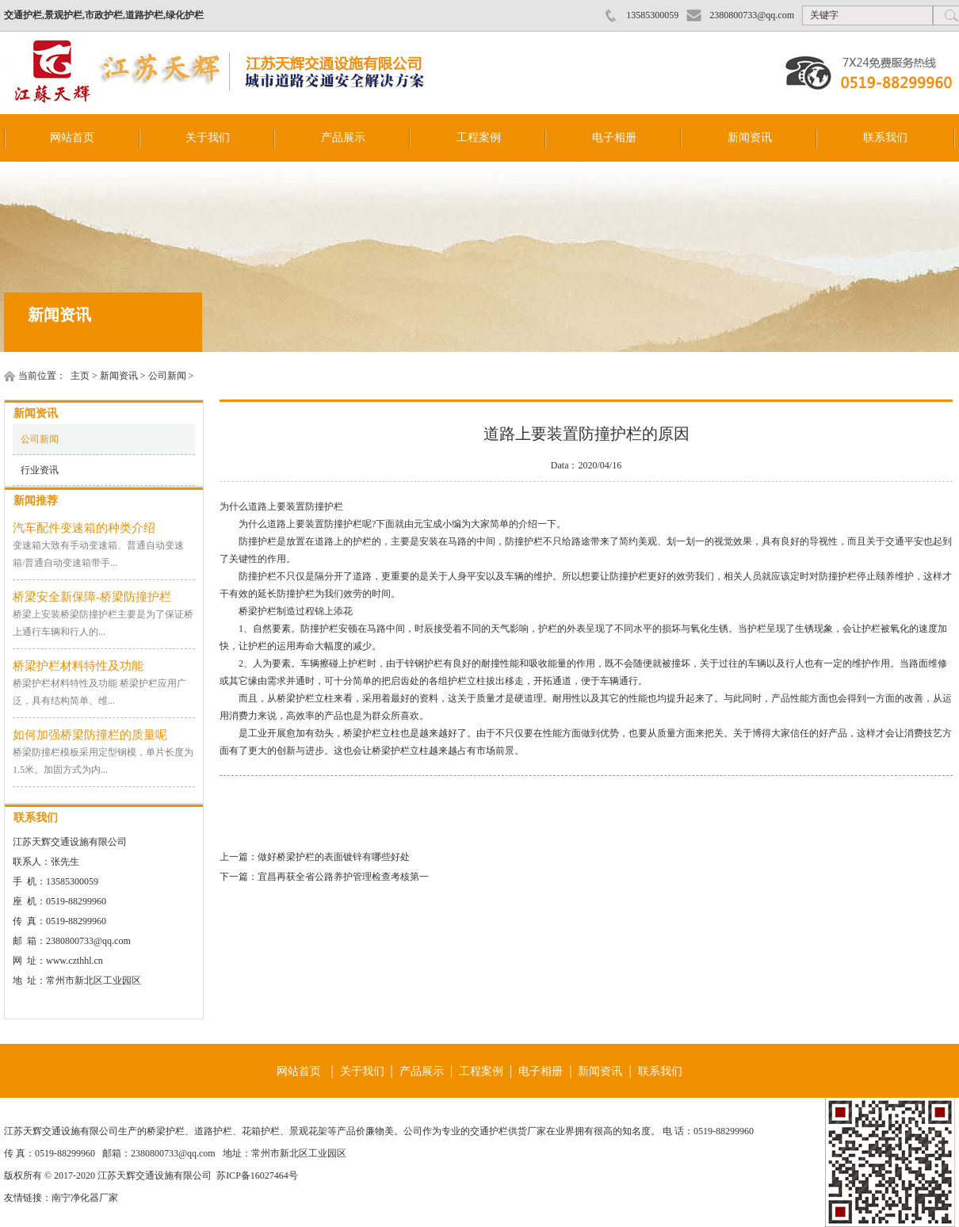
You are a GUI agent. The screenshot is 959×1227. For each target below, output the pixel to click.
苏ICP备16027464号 (257, 1175)
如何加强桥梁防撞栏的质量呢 (90, 734)
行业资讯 (40, 470)
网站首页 (72, 137)
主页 (80, 375)
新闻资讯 (750, 137)
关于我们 (207, 137)
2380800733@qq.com (751, 15)
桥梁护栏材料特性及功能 (78, 665)
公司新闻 (167, 375)
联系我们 (885, 137)
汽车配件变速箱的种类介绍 (84, 528)
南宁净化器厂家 (85, 1197)
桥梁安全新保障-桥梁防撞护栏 (92, 597)
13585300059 (652, 15)
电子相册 (614, 137)
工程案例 (479, 137)
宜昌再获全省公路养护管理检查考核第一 (343, 876)
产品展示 (343, 137)
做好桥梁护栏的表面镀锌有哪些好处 (334, 856)
